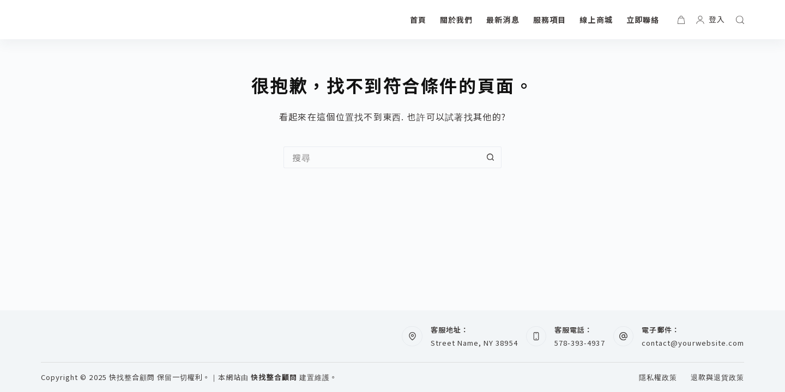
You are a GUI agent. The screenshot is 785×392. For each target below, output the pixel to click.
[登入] (710, 19)
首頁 (418, 19)
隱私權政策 (658, 377)
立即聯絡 (642, 19)
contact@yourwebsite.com (693, 343)
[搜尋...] (381, 157)
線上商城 (595, 19)
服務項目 (549, 19)
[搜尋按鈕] (491, 157)
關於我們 (456, 19)
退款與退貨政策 (717, 377)
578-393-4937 (579, 343)
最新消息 (502, 19)
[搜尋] (740, 20)
